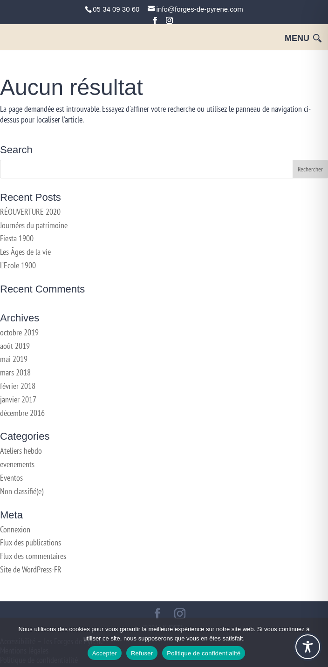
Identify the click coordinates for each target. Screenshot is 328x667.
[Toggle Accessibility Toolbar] (307, 646)
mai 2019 (13, 359)
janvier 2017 (18, 399)
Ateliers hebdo (21, 450)
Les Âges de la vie (25, 251)
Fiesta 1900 (17, 238)
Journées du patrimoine (34, 225)
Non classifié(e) (21, 491)
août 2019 (15, 345)
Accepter (104, 653)
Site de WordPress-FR (31, 569)
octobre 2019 (19, 332)
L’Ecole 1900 (18, 265)
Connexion (15, 529)
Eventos (11, 477)
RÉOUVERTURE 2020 (30, 211)
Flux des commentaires (33, 556)
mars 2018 (15, 372)
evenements (17, 464)
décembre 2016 (22, 413)
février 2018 (17, 386)
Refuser (142, 653)
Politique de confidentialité (203, 653)
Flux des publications (30, 542)
